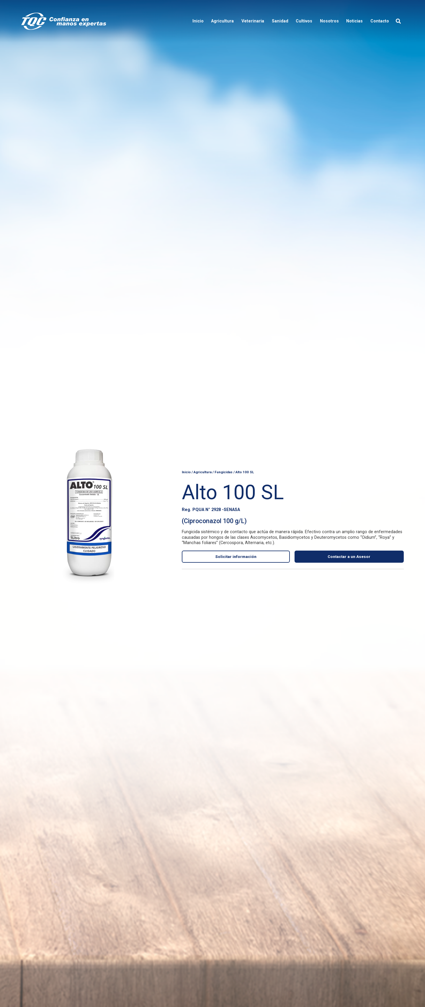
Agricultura (203, 472)
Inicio (186, 472)
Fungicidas (224, 472)
